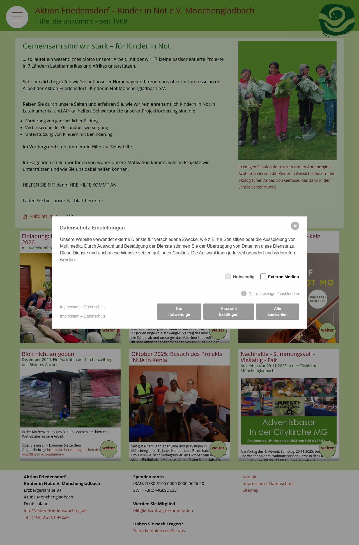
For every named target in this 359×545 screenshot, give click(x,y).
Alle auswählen (278, 311)
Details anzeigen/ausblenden (273, 293)
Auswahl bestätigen (228, 311)
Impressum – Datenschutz (83, 307)
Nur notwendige (179, 311)
